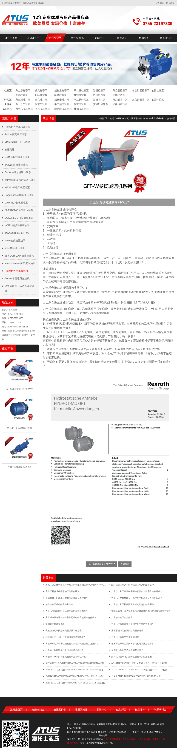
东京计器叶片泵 (140, 99)
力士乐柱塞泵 (22, 90)
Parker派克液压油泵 (16, 134)
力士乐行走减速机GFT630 (19, 428)
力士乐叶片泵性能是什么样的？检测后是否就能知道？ (136, 598)
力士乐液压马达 (24, 108)
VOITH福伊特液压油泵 (17, 225)
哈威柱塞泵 (60, 95)
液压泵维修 (77, 38)
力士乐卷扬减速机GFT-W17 (102, 564)
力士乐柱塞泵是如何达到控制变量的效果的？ (132, 624)
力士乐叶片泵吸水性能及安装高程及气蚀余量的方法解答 (72, 643)
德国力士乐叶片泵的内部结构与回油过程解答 (132, 643)
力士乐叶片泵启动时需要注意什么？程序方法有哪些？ (136, 591)
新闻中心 (100, 38)
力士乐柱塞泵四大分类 (122, 617)
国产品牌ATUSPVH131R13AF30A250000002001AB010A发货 (74, 663)
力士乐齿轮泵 (22, 104)
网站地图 (103, 735)
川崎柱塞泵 (41, 95)
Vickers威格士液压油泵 (17, 142)
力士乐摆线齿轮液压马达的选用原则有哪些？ (66, 611)
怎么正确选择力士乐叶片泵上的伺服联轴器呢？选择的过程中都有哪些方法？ (81, 585)
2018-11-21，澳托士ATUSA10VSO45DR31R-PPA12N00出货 (74, 669)
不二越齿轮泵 (61, 104)
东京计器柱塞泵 (140, 90)
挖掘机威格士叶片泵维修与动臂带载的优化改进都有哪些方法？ (141, 611)
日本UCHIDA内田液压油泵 (19, 255)
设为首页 (160, 3)
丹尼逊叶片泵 (120, 99)
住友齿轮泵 (80, 104)
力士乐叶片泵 (22, 99)
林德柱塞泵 (80, 95)
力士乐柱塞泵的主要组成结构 (125, 637)
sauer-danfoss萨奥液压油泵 (20, 263)
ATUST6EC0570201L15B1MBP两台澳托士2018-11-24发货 (139, 663)
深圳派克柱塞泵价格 (55, 624)
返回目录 (125, 564)
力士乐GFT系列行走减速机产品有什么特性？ (66, 656)
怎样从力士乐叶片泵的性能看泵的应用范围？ (132, 656)
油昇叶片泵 (158, 99)
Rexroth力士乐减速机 (16, 270)
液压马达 (10, 149)
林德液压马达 (81, 108)
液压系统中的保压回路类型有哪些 (127, 630)
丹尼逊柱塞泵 (120, 90)
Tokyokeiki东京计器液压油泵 (20, 179)
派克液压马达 (42, 108)
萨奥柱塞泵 (119, 95)
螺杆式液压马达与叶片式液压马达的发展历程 (132, 585)
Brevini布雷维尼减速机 (17, 278)
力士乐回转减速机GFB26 (19, 467)
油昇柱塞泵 (158, 90)
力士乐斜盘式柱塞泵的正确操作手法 (62, 591)
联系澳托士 (166, 38)
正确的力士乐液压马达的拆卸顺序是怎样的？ (66, 598)
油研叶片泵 (99, 99)
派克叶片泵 (41, 99)
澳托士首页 (11, 38)
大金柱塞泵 (21, 95)
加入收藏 (170, 3)
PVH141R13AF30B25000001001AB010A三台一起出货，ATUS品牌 (77, 676)
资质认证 (122, 38)
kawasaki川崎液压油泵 (17, 233)
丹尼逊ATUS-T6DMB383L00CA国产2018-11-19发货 (136, 676)
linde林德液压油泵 (15, 248)
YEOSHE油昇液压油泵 (17, 187)
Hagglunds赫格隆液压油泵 (19, 195)
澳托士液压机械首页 (119, 118)
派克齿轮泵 (41, 104)
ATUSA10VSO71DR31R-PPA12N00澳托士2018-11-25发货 (139, 669)
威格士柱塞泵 (61, 90)
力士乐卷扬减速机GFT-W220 (19, 389)
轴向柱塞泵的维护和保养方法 (59, 604)
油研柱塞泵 (99, 90)
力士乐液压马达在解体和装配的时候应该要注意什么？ (70, 617)
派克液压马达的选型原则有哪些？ (127, 650)
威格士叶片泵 (61, 99)
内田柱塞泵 (99, 95)
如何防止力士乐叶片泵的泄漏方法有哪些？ (65, 637)
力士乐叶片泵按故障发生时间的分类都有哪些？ (133, 604)
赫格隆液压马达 (63, 108)
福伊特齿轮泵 (120, 104)
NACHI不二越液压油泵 (17, 157)
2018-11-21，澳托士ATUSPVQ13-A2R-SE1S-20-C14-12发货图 (75, 683)
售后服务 (144, 38)
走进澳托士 (33, 38)
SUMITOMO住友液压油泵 (19, 210)
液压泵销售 (55, 38)
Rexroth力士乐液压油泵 (18, 126)
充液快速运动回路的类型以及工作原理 (63, 630)
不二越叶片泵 (81, 99)
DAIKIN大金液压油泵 (16, 202)
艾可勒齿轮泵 (100, 104)
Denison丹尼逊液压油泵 (18, 172)
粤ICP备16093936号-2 (151, 732)
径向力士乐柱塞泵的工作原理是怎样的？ (64, 650)
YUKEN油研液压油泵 (16, 164)
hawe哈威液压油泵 (15, 240)
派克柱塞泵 (41, 90)
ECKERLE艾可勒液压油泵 (19, 217)
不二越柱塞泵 (81, 90)
